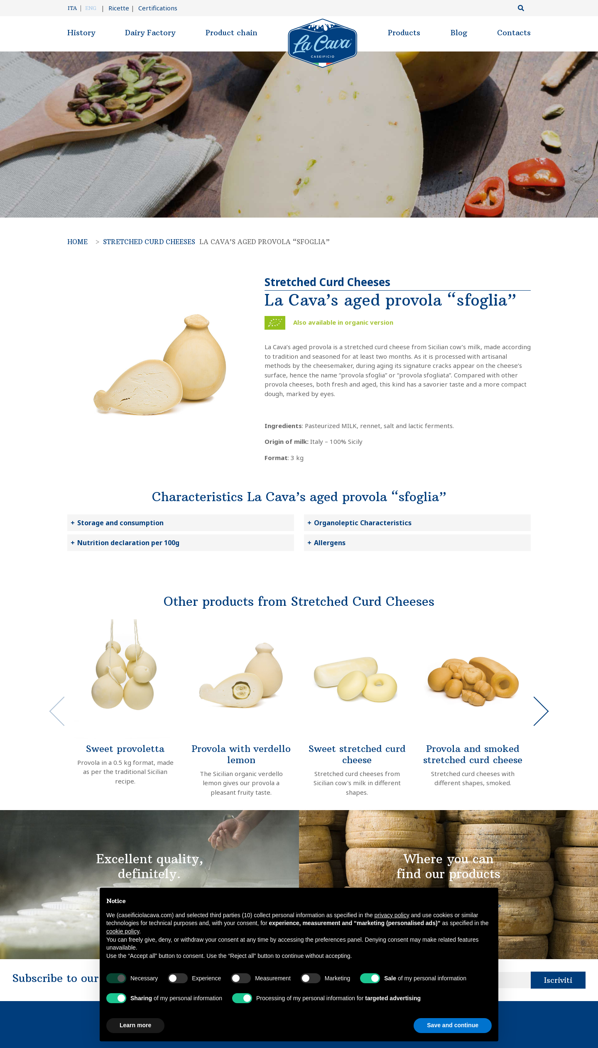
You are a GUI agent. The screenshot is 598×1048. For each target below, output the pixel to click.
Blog (459, 32)
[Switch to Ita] (74, 8)
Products (404, 32)
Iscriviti (558, 980)
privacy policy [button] (392, 915)
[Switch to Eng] (90, 8)
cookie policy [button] (122, 931)
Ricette (115, 8)
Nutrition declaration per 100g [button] (128, 542)
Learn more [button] (135, 1025)
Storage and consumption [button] (120, 522)
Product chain (231, 32)
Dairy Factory (150, 32)
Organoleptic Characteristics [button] (363, 522)
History (81, 32)
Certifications (154, 8)
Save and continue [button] (452, 1025)
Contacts (514, 32)
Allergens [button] (330, 542)
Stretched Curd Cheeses (149, 242)
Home (77, 242)
